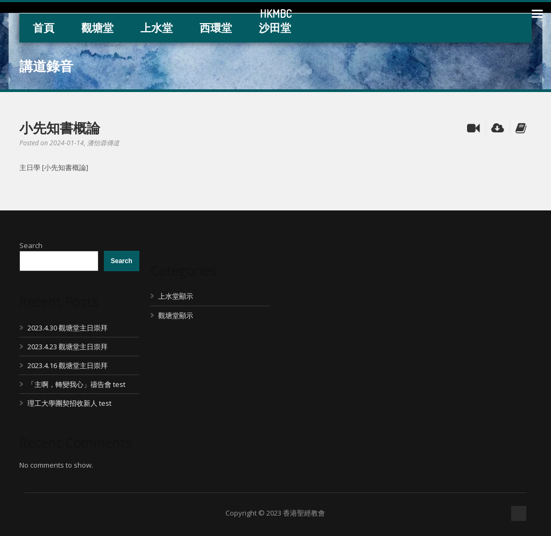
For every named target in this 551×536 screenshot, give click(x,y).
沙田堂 (275, 27)
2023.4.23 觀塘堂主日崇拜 (67, 346)
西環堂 (216, 27)
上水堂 (156, 27)
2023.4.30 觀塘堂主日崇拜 (67, 328)
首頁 (43, 27)
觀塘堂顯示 (175, 315)
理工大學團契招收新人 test (69, 403)
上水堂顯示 (175, 296)
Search (31, 245)
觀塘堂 (97, 27)
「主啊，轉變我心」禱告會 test (76, 384)
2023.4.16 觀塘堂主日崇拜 (67, 365)
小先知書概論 (59, 127)
